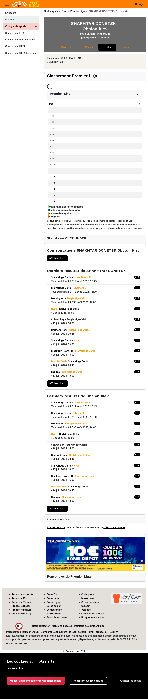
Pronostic (67, 47)
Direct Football (77, 631)
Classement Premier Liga (72, 75)
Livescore (10, 12)
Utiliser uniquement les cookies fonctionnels (35, 680)
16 (53, 201)
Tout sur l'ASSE (30, 631)
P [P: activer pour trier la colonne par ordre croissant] (119, 104)
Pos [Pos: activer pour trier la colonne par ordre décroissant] (51, 104)
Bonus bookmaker (57, 617)
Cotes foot (52, 594)
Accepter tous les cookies (88, 680)
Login (139, 4)
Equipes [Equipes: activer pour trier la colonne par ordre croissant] (63, 104)
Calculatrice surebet (92, 613)
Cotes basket (54, 605)
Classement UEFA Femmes (20, 53)
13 (53, 183)
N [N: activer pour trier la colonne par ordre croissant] (112, 104)
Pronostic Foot (20, 598)
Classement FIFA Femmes (20, 39)
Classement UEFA (15, 46)
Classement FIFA (14, 33)
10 (53, 164)
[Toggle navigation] (6, 4)
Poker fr (113, 631)
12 (53, 176)
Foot (64, 11)
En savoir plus (15, 668)
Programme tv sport (92, 617)
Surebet (85, 605)
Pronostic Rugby (21, 605)
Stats (107, 47)
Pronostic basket (21, 609)
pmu (91, 631)
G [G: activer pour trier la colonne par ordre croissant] (104, 104)
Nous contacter (41, 625)
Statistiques (51, 11)
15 (53, 195)
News (125, 47)
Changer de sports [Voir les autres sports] (21, 26)
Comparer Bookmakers (54, 631)
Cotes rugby (53, 602)
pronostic (101, 631)
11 (53, 170)
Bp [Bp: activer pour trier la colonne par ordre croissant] (127, 104)
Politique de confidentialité (89, 625)
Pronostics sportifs (22, 594)
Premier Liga (77, 11)
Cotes (89, 47)
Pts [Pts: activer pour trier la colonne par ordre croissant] (96, 104)
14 (53, 189)
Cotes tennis (54, 598)
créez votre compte (114, 527)
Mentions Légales (62, 625)
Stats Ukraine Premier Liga (95, 33)
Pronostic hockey (21, 613)
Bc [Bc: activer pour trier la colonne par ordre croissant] (136, 104)
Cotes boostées (90, 602)
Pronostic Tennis (21, 602)
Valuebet (86, 609)
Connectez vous (56, 527)
